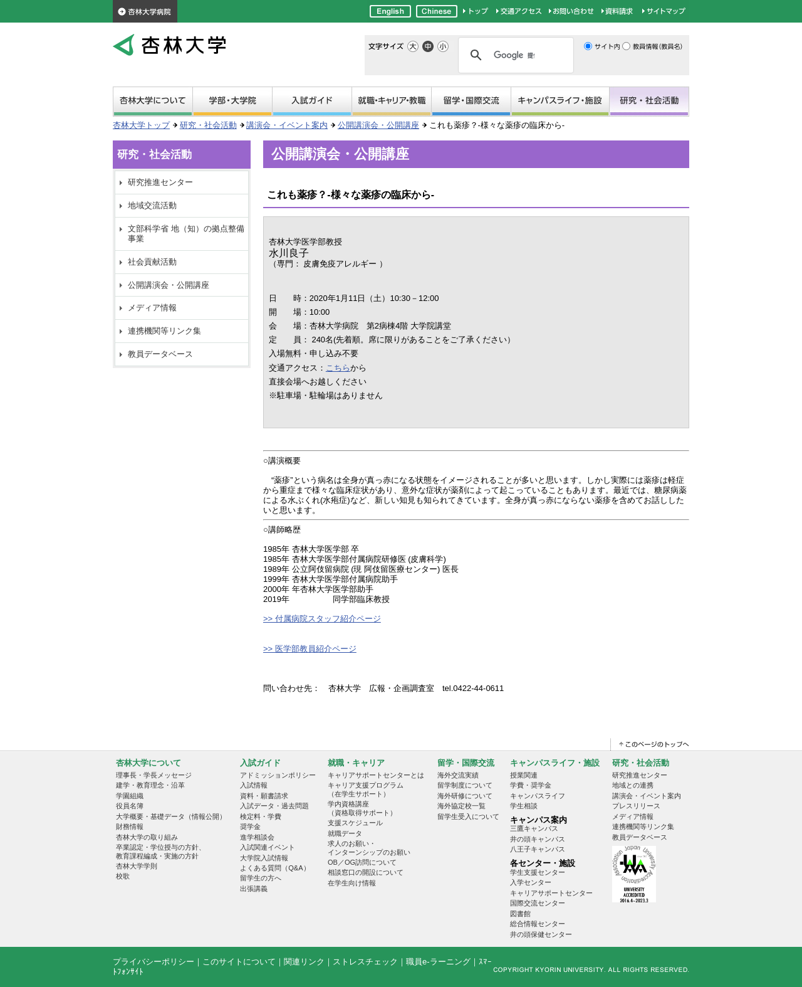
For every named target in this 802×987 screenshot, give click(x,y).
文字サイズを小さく (443, 46)
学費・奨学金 (530, 785)
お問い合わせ (572, 11)
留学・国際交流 (471, 102)
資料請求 (618, 11)
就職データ (345, 833)
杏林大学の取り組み (147, 837)
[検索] (514, 55)
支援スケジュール (355, 822)
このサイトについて (239, 961)
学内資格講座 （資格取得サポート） (362, 808)
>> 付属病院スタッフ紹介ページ (322, 618)
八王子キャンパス (537, 849)
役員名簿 (129, 806)
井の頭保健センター (541, 934)
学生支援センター (537, 872)
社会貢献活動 (152, 262)
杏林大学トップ (141, 125)
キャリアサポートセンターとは (376, 775)
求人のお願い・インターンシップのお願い (369, 847)
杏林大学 (169, 45)
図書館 (520, 913)
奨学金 (250, 826)
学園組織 (129, 796)
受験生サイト (312, 102)
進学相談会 (257, 837)
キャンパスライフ (537, 796)
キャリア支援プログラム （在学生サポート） (366, 789)
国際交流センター (537, 903)
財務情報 (129, 826)
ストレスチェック (365, 961)
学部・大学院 (232, 102)
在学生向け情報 (352, 883)
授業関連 (524, 775)
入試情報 (254, 785)
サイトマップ (664, 11)
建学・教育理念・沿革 (150, 785)
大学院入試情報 (264, 858)
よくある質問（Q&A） (275, 868)
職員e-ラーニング (438, 961)
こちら (338, 367)
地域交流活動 (152, 205)
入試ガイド (260, 763)
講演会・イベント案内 (287, 125)
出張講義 (254, 888)
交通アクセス (519, 11)
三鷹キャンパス (534, 828)
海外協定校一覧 (461, 806)
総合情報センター (537, 923)
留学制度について (464, 785)
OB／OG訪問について (362, 862)
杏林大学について (152, 102)
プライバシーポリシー (153, 961)
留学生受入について (468, 816)
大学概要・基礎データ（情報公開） (171, 816)
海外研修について (464, 796)
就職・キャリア (391, 102)
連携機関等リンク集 (164, 330)
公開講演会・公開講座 (378, 125)
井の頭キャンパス (537, 839)
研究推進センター (160, 182)
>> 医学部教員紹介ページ (310, 648)
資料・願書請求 (264, 796)
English (390, 11)
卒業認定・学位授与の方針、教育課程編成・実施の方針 (161, 851)
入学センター (530, 882)
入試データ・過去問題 (274, 806)
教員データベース (160, 354)
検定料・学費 (260, 816)
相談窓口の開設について (366, 872)
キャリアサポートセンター (551, 893)
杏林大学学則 (136, 866)
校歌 (123, 876)
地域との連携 (633, 785)
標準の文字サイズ (428, 46)
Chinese (437, 11)
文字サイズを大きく (413, 46)
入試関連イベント (267, 847)
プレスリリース (636, 806)
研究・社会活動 (649, 102)
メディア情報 (152, 307)
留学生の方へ (260, 878)
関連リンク (304, 961)
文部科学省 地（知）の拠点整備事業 (186, 233)
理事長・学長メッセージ (154, 775)
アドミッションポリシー (278, 775)
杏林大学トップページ (476, 11)
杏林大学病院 (145, 11)
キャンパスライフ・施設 (560, 102)
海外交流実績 (458, 775)
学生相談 (524, 806)
